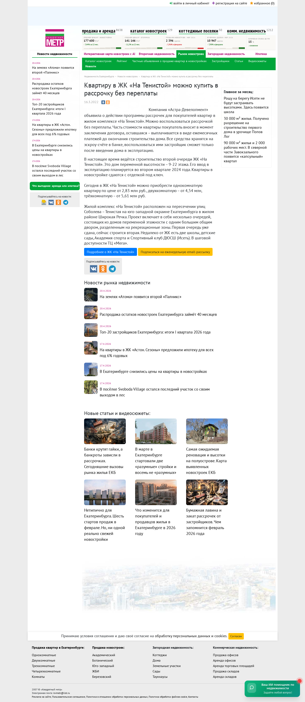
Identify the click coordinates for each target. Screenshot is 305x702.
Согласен (236, 636)
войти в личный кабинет (189, 3)
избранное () (262, 3)
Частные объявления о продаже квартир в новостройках (169, 61)
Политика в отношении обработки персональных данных (117, 696)
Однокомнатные (44, 655)
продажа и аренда (98, 31)
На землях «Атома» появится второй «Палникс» (143, 296)
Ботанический (102, 660)
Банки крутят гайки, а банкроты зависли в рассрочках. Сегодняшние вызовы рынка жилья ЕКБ (103, 464)
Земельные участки (167, 666)
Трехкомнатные (43, 666)
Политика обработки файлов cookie (168, 696)
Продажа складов (226, 671)
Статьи (239, 61)
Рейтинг (122, 61)
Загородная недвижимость (226, 54)
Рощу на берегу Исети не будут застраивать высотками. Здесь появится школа (246, 105)
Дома (157, 660)
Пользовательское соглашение (68, 696)
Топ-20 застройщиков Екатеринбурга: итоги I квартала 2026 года (49, 109)
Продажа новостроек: (108, 647)
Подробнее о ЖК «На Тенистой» (110, 252)
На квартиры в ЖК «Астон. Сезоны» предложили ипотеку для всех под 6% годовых (54, 129)
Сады (156, 671)
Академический (103, 655)
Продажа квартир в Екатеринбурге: (58, 647)
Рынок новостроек (191, 54)
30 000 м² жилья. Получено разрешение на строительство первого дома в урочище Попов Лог (246, 127)
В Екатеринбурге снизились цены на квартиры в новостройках (52, 150)
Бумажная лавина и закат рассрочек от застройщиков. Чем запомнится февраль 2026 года (205, 525)
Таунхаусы (160, 677)
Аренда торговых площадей (233, 666)
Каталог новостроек (98, 61)
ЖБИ (95, 671)
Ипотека (261, 54)
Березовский (101, 677)
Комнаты (38, 677)
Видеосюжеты (257, 61)
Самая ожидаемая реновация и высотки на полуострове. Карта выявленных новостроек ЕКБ (206, 464)
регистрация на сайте (229, 3)
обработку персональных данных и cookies (191, 635)
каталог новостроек (148, 31)
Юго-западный (103, 666)
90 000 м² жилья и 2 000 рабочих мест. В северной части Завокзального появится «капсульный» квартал (245, 151)
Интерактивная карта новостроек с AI (109, 54)
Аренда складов (225, 677)
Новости (90, 66)
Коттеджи (160, 655)
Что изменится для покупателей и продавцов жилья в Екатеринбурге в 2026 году (155, 525)
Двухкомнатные (43, 660)
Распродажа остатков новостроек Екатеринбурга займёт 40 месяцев (52, 88)
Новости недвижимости (54, 54)
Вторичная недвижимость (156, 54)
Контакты (193, 696)
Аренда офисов (224, 660)
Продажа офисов (225, 655)
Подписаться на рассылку (175, 252)
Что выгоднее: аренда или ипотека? (55, 186)
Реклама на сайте (41, 696)
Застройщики (220, 61)
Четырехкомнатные (46, 671)
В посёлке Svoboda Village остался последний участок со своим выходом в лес (54, 170)
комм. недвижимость (246, 31)
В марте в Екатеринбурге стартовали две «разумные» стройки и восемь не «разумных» (155, 464)
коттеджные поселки (198, 31)
